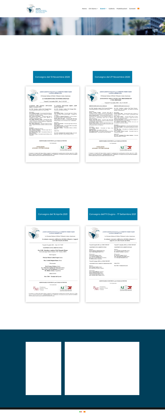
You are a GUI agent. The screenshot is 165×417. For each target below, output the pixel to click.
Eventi (102, 9)
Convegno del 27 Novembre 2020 (112, 77)
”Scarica (32, 168)
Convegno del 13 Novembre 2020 (52, 77)
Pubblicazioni (122, 9)
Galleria (112, 9)
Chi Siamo (92, 9)
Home (84, 9)
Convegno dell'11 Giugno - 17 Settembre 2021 (112, 214)
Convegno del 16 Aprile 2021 (52, 214)
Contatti (132, 9)
